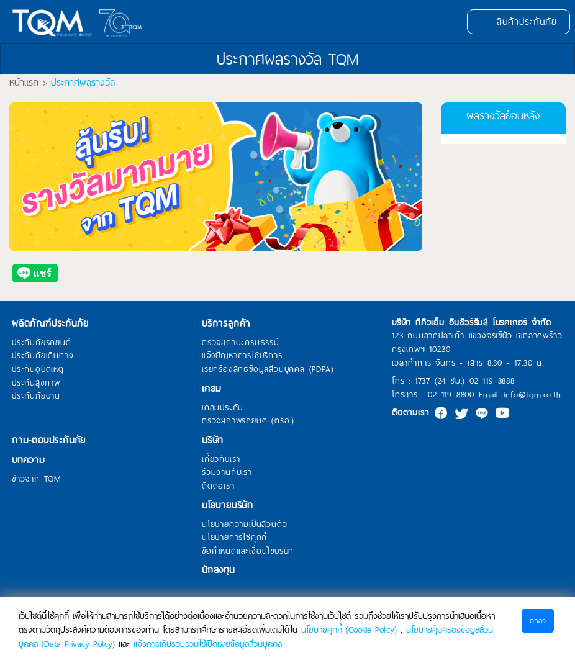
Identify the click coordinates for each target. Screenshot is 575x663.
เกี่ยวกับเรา (221, 459)
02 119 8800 (451, 394)
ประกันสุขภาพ (36, 383)
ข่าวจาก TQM (36, 479)
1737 (422, 381)
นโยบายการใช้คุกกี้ (234, 537)
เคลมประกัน (222, 408)
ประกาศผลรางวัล (83, 82)
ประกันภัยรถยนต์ (41, 343)
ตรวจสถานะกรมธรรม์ (240, 343)
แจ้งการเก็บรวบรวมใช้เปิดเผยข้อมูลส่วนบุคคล (208, 643)
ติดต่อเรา (218, 486)
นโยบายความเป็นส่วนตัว (244, 524)
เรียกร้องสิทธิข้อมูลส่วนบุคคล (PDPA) (267, 369)
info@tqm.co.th (532, 394)
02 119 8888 (492, 381)
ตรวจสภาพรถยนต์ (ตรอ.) (248, 421)
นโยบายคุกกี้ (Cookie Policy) (349, 629)
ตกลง (538, 621)
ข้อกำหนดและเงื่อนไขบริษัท (248, 551)
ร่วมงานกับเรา (227, 472)
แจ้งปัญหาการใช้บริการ (242, 356)
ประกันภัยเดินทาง (42, 356)
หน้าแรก (23, 82)
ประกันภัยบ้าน (36, 396)
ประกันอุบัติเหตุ (38, 369)
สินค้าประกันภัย (518, 22)
